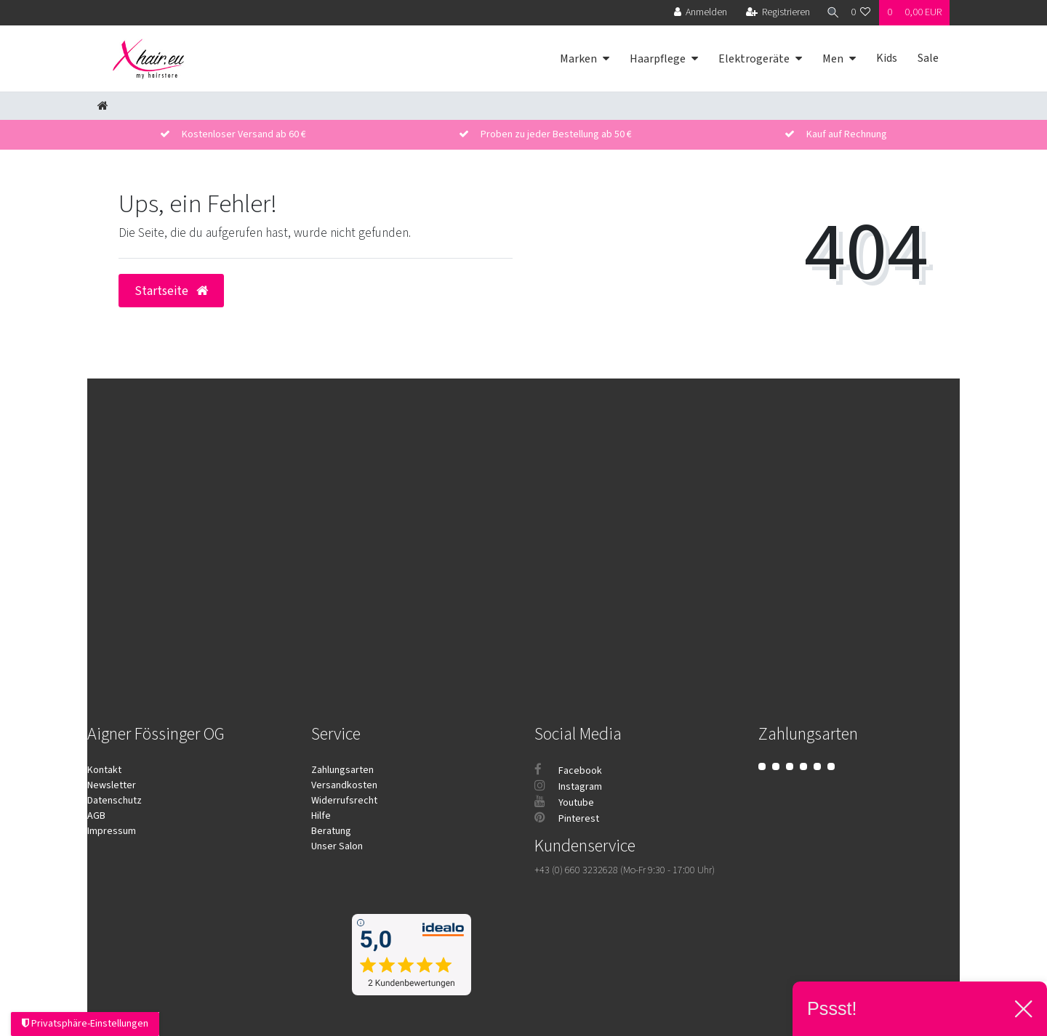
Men (832, 59)
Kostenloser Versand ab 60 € (244, 134)
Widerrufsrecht (344, 800)
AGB (96, 816)
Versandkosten (344, 785)
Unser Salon (337, 846)
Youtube (564, 803)
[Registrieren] (773, 12)
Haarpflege (658, 59)
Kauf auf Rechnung (846, 134)
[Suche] (828, 12)
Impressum (111, 831)
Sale (928, 58)
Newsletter (111, 785)
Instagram (568, 787)
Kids (886, 58)
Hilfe (321, 816)
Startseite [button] (171, 291)
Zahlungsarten (342, 770)
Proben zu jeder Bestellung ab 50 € (556, 134)
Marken (578, 59)
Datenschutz (114, 800)
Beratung (331, 831)
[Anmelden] (696, 12)
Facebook (568, 771)
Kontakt (104, 770)
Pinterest (566, 819)
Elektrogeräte (754, 59)
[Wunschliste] (861, 12)
